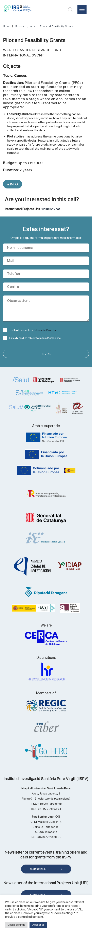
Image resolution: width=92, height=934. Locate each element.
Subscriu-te (40, 869)
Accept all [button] (38, 924)
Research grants (25, 26)
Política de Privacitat (45, 330)
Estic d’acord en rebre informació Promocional (32, 338)
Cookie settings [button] (16, 924)
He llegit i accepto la (30, 330)
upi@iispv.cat (51, 209)
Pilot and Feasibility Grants (56, 26)
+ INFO (12, 184)
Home (6, 26)
